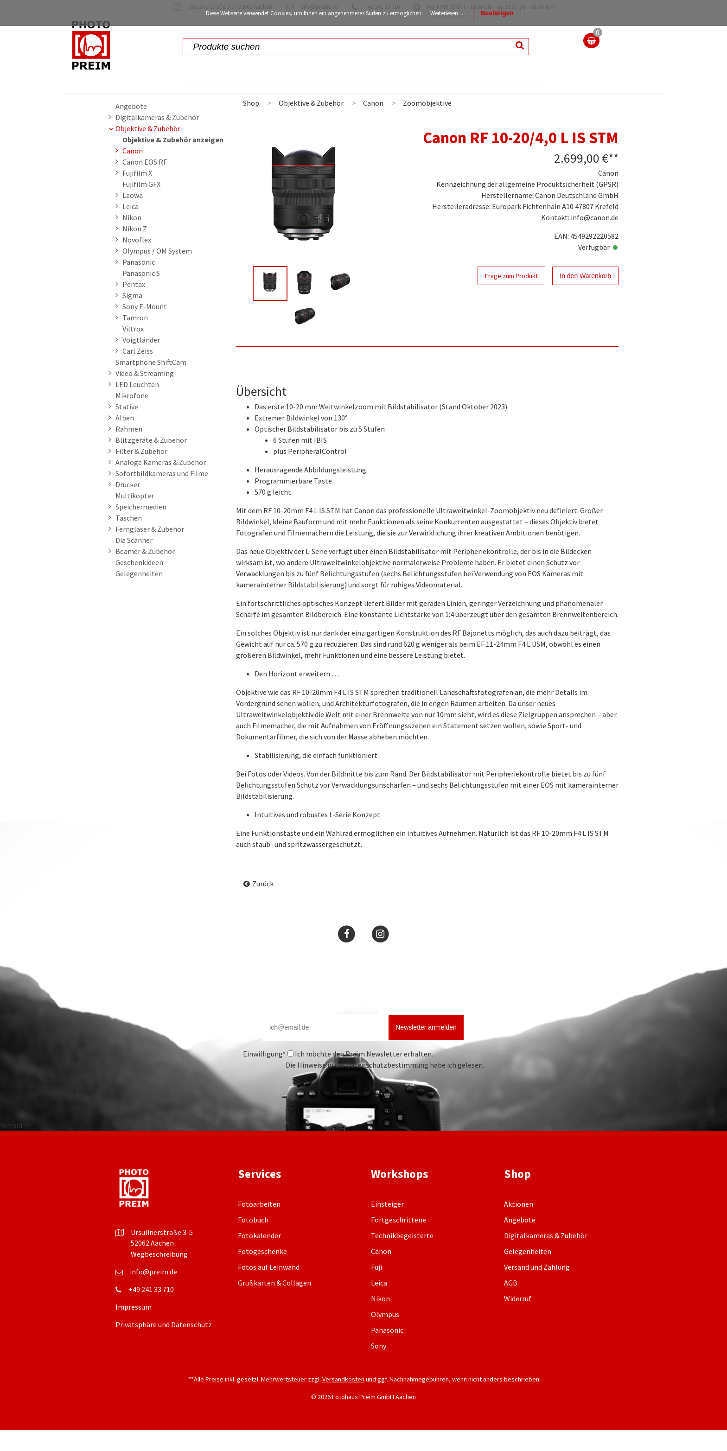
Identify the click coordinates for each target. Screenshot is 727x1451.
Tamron (135, 338)
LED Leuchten (137, 405)
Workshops (459, 82)
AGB (510, 1303)
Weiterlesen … (448, 13)
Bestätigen (497, 13)
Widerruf (517, 1319)
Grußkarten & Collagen (274, 1303)
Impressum (133, 1327)
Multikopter (134, 516)
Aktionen (273, 82)
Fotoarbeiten (259, 1224)
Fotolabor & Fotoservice (328, 93)
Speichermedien (140, 527)
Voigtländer (141, 360)
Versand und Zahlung (537, 1287)
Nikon (131, 238)
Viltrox (133, 349)
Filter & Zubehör (141, 472)
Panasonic (138, 282)
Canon (132, 171)
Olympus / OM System (157, 271)
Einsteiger (387, 1224)
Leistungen (516, 82)
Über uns (562, 93)
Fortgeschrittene (398, 1240)
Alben (124, 438)
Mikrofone (131, 416)
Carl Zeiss (137, 371)
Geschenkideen (139, 583)
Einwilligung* (264, 1074)
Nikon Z (134, 249)
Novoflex (136, 260)
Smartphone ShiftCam (150, 383)
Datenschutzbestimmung (387, 1085)
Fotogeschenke (262, 1272)
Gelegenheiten (139, 594)
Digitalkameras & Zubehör (157, 138)
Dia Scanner (134, 561)
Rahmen (128, 449)
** (613, 179)
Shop (156, 82)
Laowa (132, 216)
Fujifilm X (137, 193)
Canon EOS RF (144, 182)
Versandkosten (343, 1400)
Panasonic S (141, 294)
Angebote (131, 127)
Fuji (376, 1287)
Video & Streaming (144, 394)
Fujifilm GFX (141, 205)
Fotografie (403, 82)
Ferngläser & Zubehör (149, 549)
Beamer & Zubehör (145, 572)
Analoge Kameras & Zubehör (160, 483)
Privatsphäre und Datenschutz (163, 1345)
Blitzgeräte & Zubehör (151, 460)
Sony (378, 1366)
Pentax (133, 305)
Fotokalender (259, 1256)
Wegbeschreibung (159, 1274)
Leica (130, 227)
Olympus (385, 1335)
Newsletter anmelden (426, 1048)
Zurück (263, 904)
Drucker (127, 505)
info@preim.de (153, 1292)
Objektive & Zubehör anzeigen (172, 160)
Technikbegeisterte (402, 1256)
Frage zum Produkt (511, 297)
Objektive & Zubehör (147, 149)
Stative (126, 427)
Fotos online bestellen (205, 93)
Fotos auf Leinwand (269, 1287)
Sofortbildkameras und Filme (161, 494)
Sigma (132, 316)
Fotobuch (253, 1240)
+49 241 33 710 (151, 1310)
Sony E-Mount (144, 327)
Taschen (128, 538)
